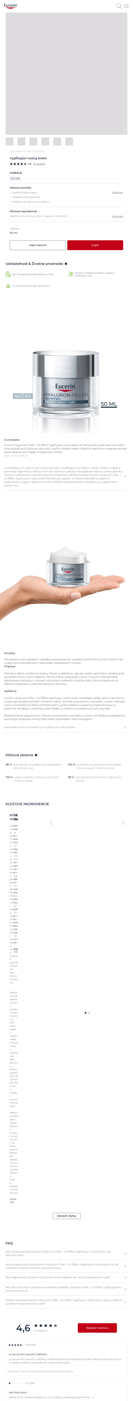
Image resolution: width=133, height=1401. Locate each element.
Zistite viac (117, 216)
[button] (65, 476)
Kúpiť (95, 245)
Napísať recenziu (97, 1058)
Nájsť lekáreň (38, 245)
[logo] (11, 6)
